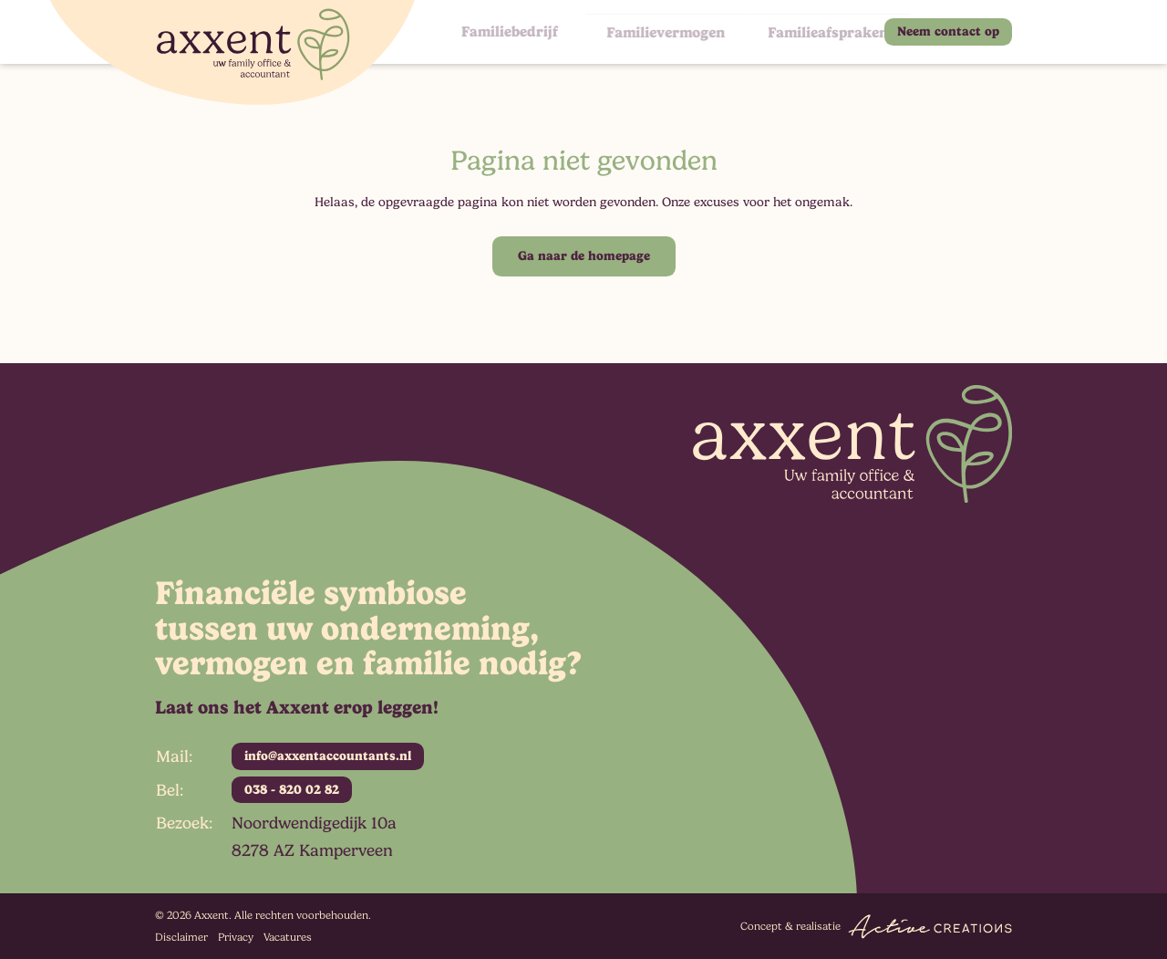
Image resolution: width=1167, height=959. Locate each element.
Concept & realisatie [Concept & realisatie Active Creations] (876, 926)
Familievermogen (640, 31)
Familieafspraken (790, 31)
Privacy (235, 937)
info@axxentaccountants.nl (327, 755)
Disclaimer (181, 937)
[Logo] (232, 52)
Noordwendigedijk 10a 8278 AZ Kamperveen (314, 836)
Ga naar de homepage (584, 255)
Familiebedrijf (502, 31)
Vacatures (287, 937)
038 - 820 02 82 (291, 789)
